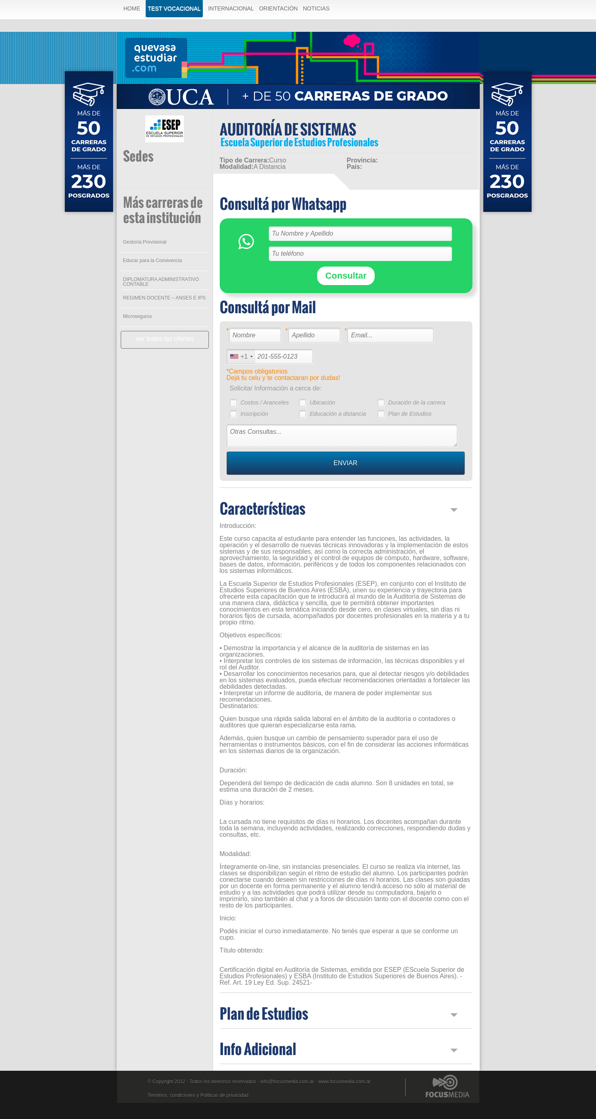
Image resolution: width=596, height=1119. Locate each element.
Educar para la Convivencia (152, 260)
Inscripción (254, 414)
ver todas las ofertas (165, 338)
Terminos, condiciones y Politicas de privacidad (198, 1095)
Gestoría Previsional (145, 242)
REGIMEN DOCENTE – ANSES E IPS (164, 298)
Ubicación (322, 402)
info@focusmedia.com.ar (287, 1081)
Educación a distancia (337, 414)
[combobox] (241, 356)
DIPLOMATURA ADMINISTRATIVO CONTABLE (161, 282)
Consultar (346, 276)
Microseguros (137, 316)
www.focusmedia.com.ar (344, 1081)
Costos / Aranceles (264, 402)
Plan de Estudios (409, 414)
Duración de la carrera (416, 402)
